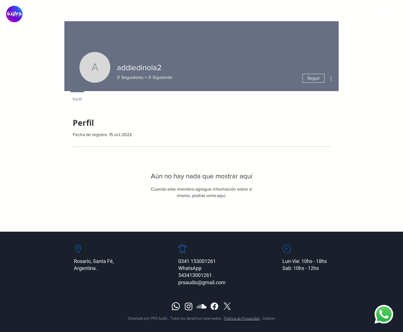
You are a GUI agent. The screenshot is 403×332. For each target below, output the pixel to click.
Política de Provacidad (241, 318)
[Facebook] (384, 13)
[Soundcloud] (374, 13)
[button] (224, 14)
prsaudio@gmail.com (202, 282)
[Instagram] (364, 13)
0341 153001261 (197, 261)
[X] (394, 13)
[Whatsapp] (355, 13)
